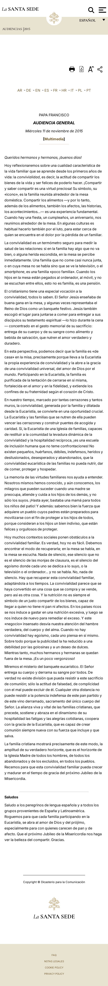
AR (19, 90)
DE (28, 90)
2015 (27, 29)
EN (37, 90)
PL (80, 90)
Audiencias (12, 29)
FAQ (54, 955)
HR (64, 90)
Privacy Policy (54, 973)
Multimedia (54, 139)
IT (72, 90)
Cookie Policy (54, 967)
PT (88, 90)
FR (55, 90)
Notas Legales (54, 961)
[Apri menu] (102, 10)
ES (46, 90)
